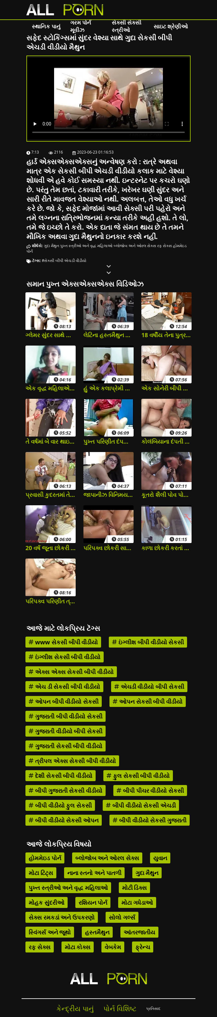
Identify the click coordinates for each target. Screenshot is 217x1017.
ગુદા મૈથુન (51, 245)
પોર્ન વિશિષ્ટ (120, 1008)
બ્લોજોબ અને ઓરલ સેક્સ (135, 245)
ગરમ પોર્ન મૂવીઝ (80, 26)
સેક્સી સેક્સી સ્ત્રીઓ (126, 26)
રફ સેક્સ (164, 245)
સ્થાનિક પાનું (46, 26)
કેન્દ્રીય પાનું (75, 1008)
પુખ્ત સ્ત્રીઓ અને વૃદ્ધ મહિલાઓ (86, 245)
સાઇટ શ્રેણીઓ (171, 26)
